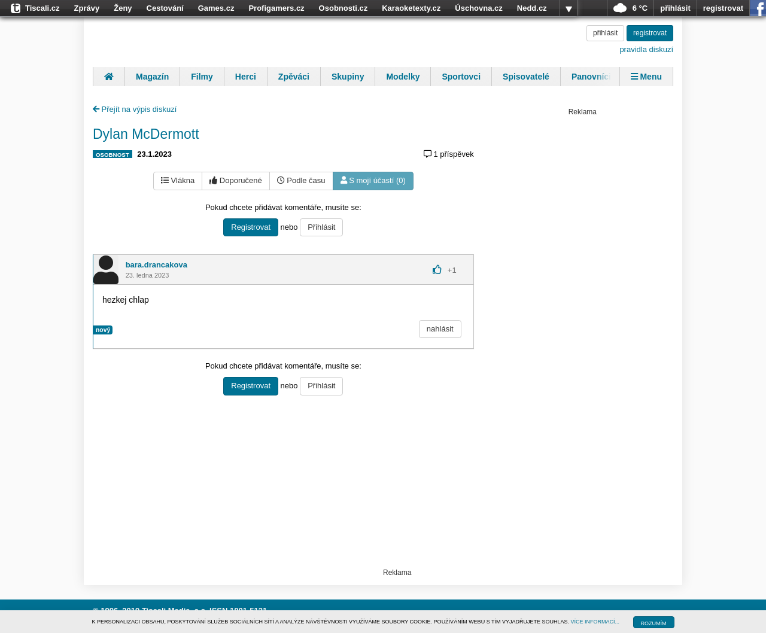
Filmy (202, 76)
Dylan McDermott (146, 134)
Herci (245, 76)
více (568, 8)
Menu (646, 76)
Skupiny (348, 76)
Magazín (152, 76)
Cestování (165, 8)
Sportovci (461, 76)
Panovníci (591, 76)
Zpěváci (293, 76)
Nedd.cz (532, 8)
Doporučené (235, 180)
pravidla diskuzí (646, 49)
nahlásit (440, 328)
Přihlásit (321, 227)
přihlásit (675, 8)
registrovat (723, 8)
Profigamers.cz (276, 8)
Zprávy (87, 8)
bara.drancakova (156, 264)
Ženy (123, 8)
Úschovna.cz (478, 8)
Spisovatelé (526, 76)
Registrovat (250, 227)
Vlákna (177, 180)
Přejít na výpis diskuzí (135, 109)
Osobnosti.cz (343, 8)
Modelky (403, 76)
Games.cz (216, 8)
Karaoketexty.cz (411, 8)
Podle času (301, 180)
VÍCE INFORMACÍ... (595, 622)
